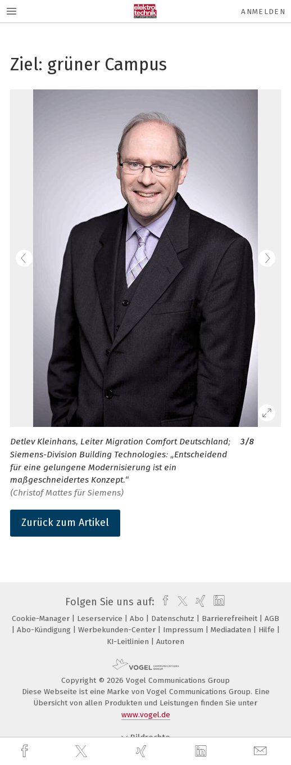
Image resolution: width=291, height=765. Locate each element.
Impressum (184, 629)
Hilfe (267, 629)
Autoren (170, 641)
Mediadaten (232, 629)
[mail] (262, 751)
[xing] (143, 751)
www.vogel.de (145, 714)
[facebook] (25, 751)
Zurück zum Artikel (65, 522)
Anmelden (263, 11)
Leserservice (101, 618)
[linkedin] (202, 751)
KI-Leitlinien (129, 641)
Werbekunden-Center (118, 629)
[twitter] (83, 751)
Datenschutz (174, 618)
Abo (138, 618)
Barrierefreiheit (231, 618)
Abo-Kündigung (45, 629)
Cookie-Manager (42, 618)
